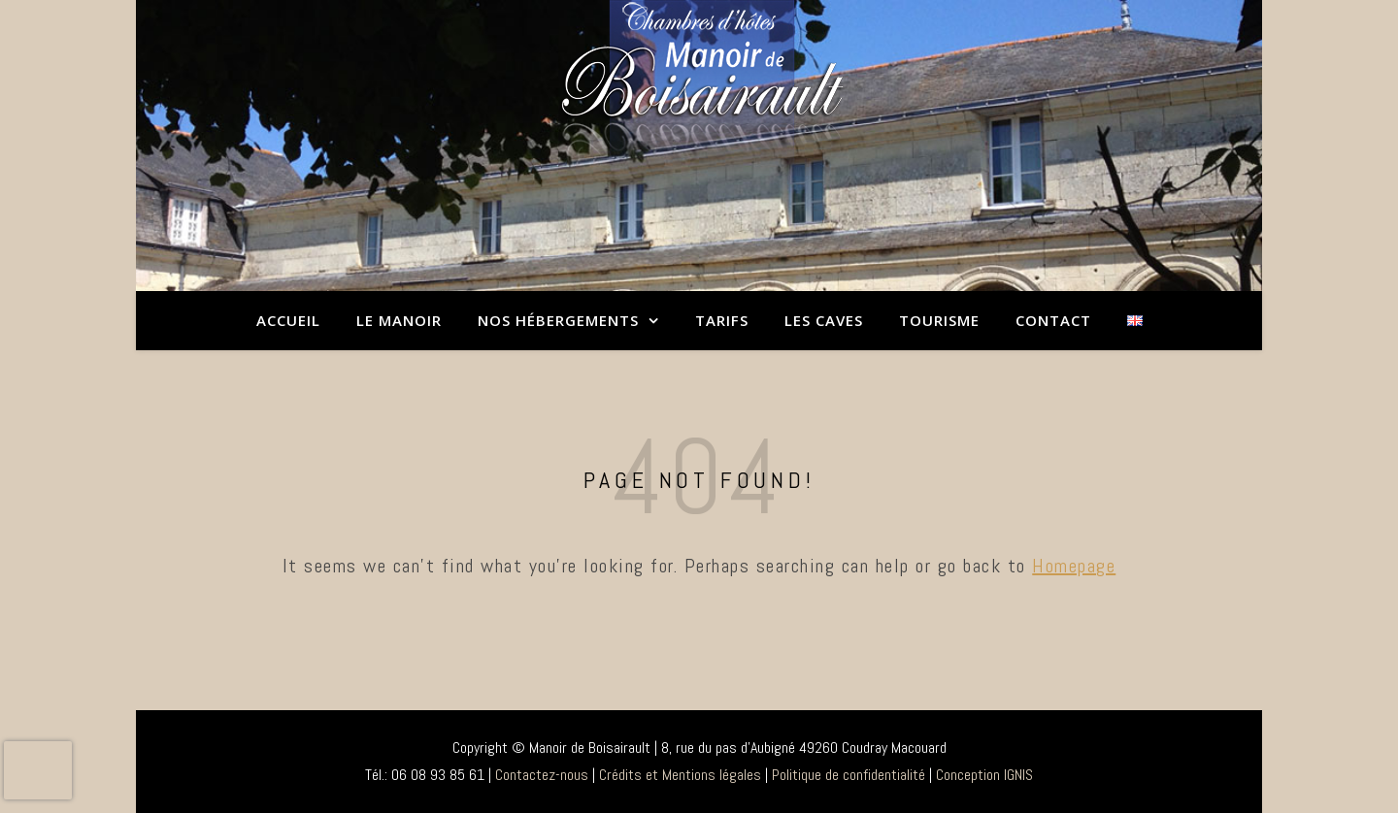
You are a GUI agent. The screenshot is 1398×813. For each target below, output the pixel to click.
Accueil (288, 320)
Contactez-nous (541, 774)
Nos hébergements (558, 320)
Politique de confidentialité (848, 774)
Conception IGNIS (984, 774)
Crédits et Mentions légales (680, 774)
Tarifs (722, 320)
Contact (1053, 320)
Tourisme (939, 320)
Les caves (823, 320)
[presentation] (38, 770)
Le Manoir (399, 320)
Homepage (1073, 565)
